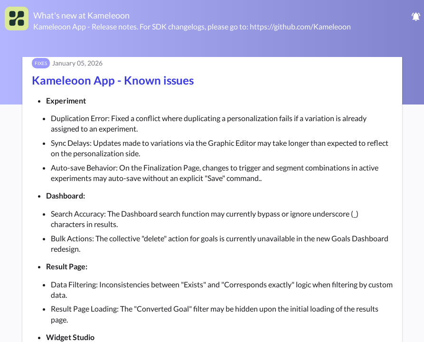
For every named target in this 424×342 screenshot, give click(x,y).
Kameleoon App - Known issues (113, 80)
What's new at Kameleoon (81, 15)
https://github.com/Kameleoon (300, 26)
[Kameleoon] (16, 18)
